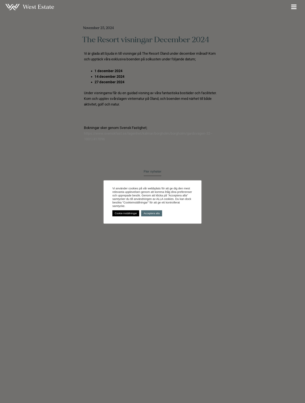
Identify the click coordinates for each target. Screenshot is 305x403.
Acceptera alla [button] (151, 213)
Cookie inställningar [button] (126, 213)
